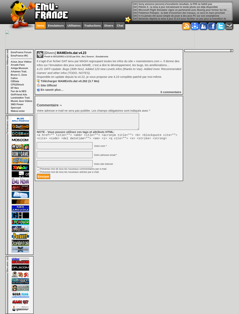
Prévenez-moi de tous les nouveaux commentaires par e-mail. (73, 170)
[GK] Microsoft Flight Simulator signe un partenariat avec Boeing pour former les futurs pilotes (185, 10)
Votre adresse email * (105, 156)
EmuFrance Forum (21, 52)
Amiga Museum (19, 68)
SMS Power (17, 104)
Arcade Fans (18, 65)
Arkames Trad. (19, 71)
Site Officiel (49, 85)
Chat (120, 25)
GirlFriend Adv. (19, 94)
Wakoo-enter (18, 111)
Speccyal (16, 107)
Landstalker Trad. (20, 97)
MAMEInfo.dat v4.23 (65, 53)
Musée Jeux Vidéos (21, 101)
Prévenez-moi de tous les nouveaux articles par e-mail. (69, 173)
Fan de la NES (18, 91)
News (40, 25)
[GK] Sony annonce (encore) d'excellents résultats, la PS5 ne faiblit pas (172, 4)
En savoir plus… (52, 89)
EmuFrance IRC (19, 55)
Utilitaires (74, 25)
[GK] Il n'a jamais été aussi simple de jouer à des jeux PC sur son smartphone (176, 15)
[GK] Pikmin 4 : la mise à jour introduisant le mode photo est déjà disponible (175, 7)
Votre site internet (103, 165)
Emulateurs (56, 25)
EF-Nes (15, 88)
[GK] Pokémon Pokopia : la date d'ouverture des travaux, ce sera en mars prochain (179, 13)
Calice (14, 78)
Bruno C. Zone (19, 75)
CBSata (15, 81)
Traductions (92, 25)
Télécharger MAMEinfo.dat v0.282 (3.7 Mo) (70, 81)
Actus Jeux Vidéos (21, 61)
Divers (108, 25)
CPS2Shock (17, 84)
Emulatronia (102, 56)
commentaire (171, 92)
